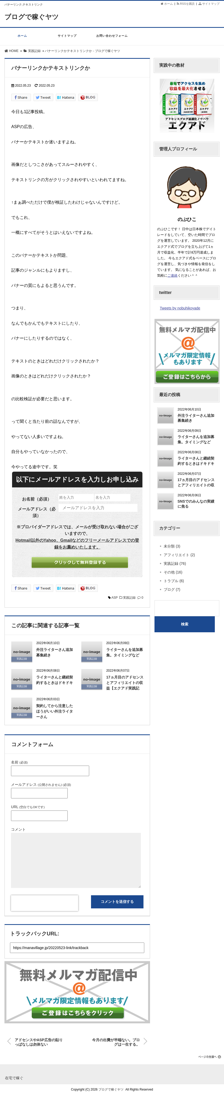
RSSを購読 (186, 3)
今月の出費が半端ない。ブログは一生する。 (116, 1041)
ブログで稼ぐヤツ (32, 17)
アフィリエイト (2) (179, 555)
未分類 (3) (172, 546)
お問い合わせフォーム (112, 38)
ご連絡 (172, 275)
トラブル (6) (174, 581)
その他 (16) (173, 572)
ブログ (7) (172, 589)
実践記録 (129, 597)
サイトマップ (209, 3)
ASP (114, 597)
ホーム (167, 3)
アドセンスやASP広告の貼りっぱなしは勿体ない (39, 1041)
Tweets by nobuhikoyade (180, 308)
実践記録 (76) (175, 563)
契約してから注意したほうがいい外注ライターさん (54, 711)
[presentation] (44, 903)
